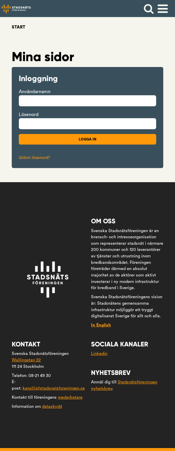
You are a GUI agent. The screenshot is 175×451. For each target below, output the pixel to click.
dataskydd (52, 406)
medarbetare (70, 397)
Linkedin (99, 353)
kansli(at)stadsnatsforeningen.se (54, 388)
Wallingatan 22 (26, 360)
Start (18, 27)
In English (101, 325)
